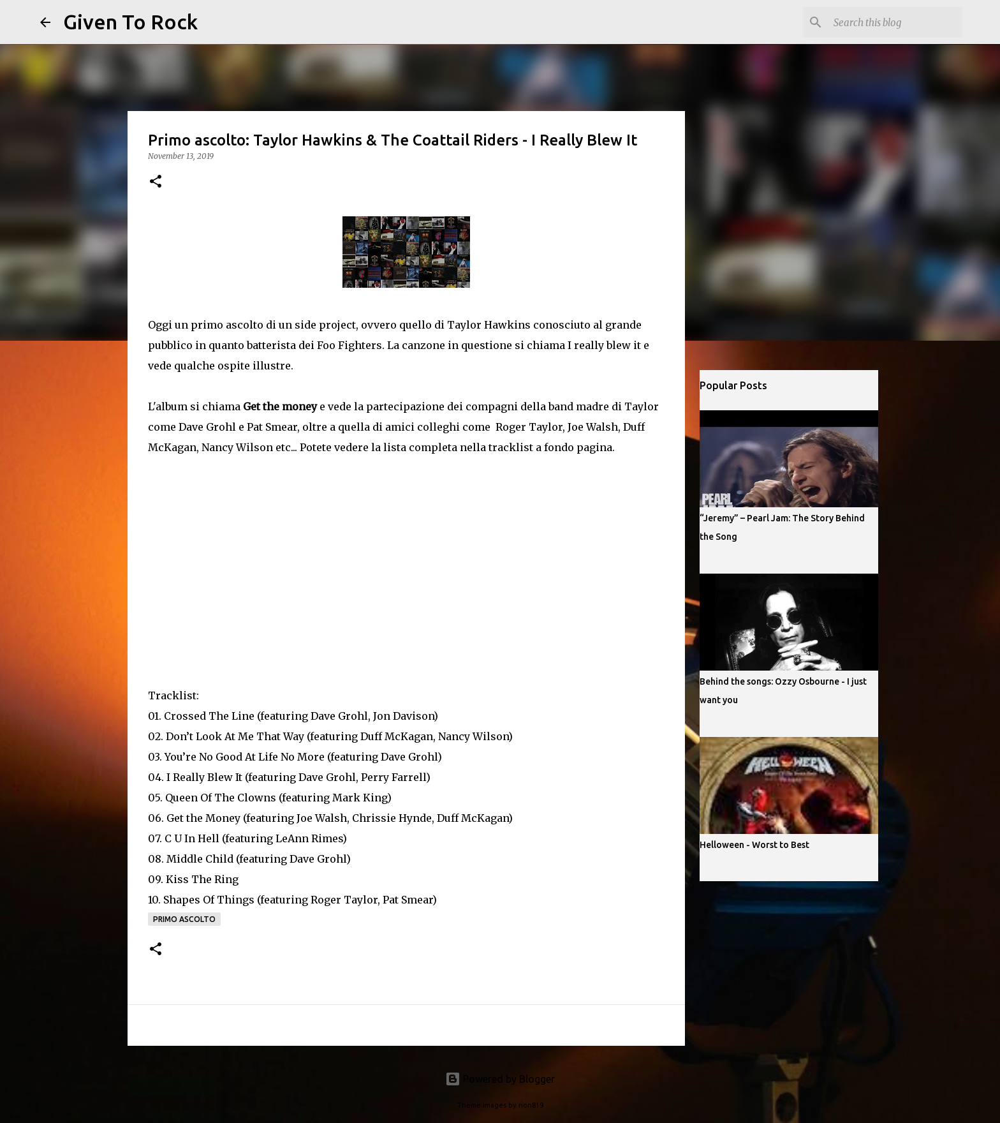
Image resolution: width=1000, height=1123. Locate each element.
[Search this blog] (895, 22)
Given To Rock (130, 21)
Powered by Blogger (500, 1079)
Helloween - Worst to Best (754, 845)
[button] (155, 182)
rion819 (530, 1105)
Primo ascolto (184, 919)
